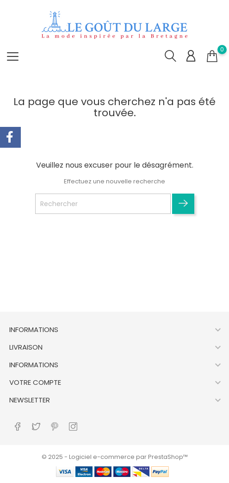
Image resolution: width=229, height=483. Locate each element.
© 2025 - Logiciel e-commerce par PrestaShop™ (115, 456)
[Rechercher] (103, 204)
